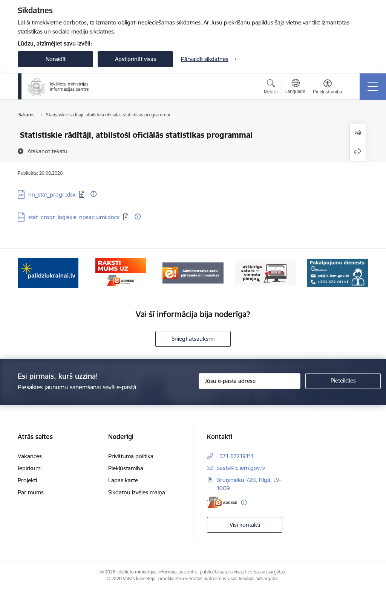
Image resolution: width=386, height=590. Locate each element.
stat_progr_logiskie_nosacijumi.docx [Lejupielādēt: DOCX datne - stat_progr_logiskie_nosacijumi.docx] (74, 217)
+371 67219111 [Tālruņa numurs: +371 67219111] (235, 456)
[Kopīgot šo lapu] (358, 151)
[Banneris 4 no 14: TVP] (265, 272)
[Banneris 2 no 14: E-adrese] (120, 272)
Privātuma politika (130, 456)
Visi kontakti (245, 524)
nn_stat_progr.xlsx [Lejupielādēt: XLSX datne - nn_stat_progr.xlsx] (52, 194)
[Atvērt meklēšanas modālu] (271, 88)
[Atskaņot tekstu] (47, 151)
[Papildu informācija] (93, 194)
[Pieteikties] (343, 381)
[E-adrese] (222, 502)
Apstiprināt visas (135, 59)
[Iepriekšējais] (30, 273)
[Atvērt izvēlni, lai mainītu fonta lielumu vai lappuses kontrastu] (327, 88)
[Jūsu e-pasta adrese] (249, 381)
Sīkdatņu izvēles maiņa (136, 492)
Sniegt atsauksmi (193, 338)
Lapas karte (123, 480)
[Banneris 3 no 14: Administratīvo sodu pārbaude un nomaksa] (193, 272)
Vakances (30, 456)
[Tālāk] (356, 273)
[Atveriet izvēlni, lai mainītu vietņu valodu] (295, 87)
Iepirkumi (29, 468)
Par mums (31, 492)
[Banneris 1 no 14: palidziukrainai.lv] (48, 272)
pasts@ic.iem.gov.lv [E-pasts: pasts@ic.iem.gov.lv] (240, 467)
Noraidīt (56, 59)
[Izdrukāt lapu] (358, 132)
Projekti (27, 480)
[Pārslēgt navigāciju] (373, 86)
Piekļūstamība (125, 468)
